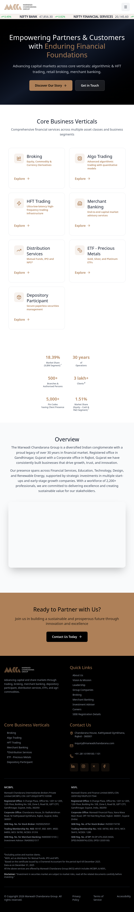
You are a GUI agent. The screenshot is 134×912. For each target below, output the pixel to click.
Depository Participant (20, 762)
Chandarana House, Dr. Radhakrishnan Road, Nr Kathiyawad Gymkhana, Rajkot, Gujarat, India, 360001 (32, 816)
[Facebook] (105, 767)
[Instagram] (84, 767)
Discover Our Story (51, 85)
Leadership (79, 685)
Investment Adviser (84, 704)
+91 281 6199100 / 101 (87, 753)
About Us (78, 675)
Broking (77, 694)
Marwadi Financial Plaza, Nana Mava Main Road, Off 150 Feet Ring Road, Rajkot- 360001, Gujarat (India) (100, 816)
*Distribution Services (19, 752)
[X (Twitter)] (95, 767)
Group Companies (83, 689)
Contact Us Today (67, 637)
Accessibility (123, 896)
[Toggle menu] (125, 7)
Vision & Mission (82, 680)
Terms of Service (98, 898)
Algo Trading (14, 737)
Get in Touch (90, 85)
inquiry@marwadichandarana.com (94, 743)
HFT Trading (14, 742)
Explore (22, 179)
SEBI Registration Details (87, 714)
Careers (77, 709)
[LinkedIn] (74, 767)
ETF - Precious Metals (19, 757)
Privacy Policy (76, 898)
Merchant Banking (83, 699)
